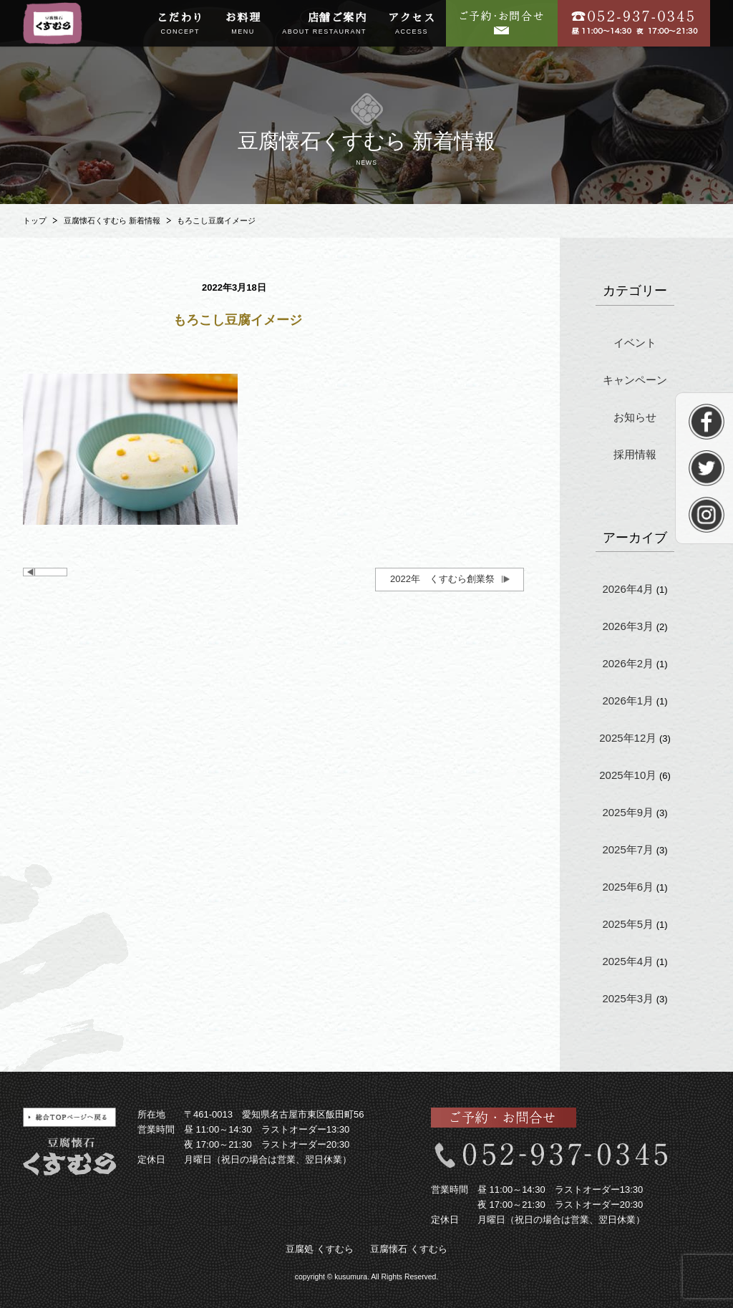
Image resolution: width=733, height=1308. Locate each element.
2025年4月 (628, 961)
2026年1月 (628, 700)
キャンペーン (635, 380)
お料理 (243, 24)
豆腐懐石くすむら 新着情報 (112, 220)
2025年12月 (627, 738)
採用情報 (634, 454)
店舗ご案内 (324, 24)
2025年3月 (628, 998)
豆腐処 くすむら (320, 1249)
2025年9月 (628, 812)
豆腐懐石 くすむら (408, 1249)
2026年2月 (628, 663)
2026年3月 (628, 626)
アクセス (411, 24)
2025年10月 (627, 775)
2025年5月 (628, 924)
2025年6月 (628, 887)
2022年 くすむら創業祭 (442, 578)
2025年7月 (628, 849)
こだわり (180, 24)
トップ (35, 220)
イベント (634, 342)
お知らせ (634, 417)
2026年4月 (628, 589)
